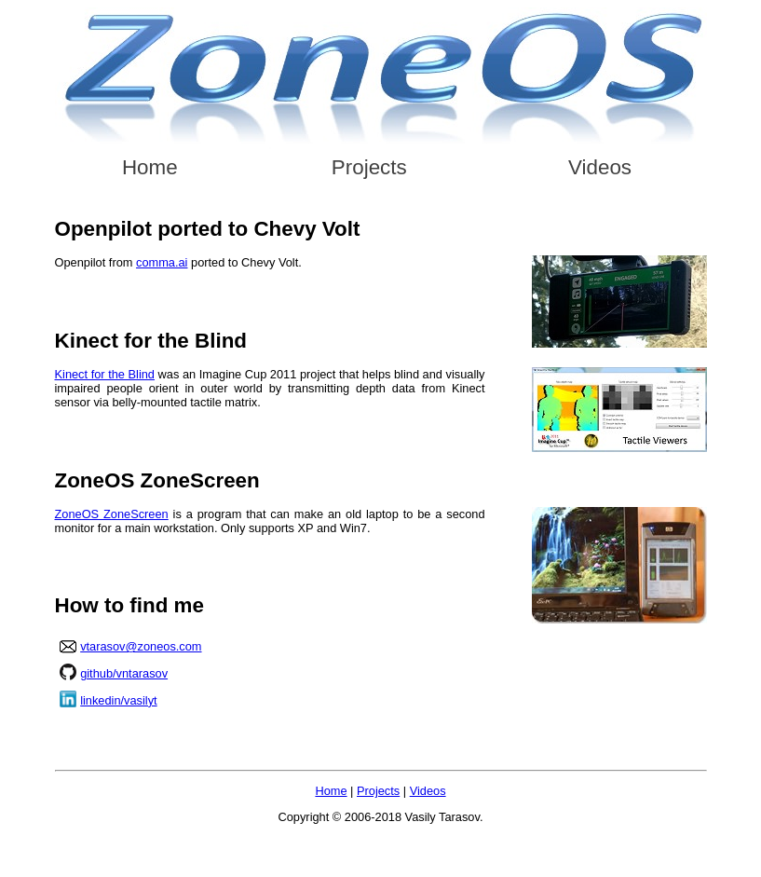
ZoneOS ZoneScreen (112, 514)
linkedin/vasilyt (118, 700)
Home (150, 167)
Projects (369, 167)
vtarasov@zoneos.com (140, 646)
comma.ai (161, 262)
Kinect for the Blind (105, 374)
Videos (600, 167)
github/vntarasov (124, 673)
